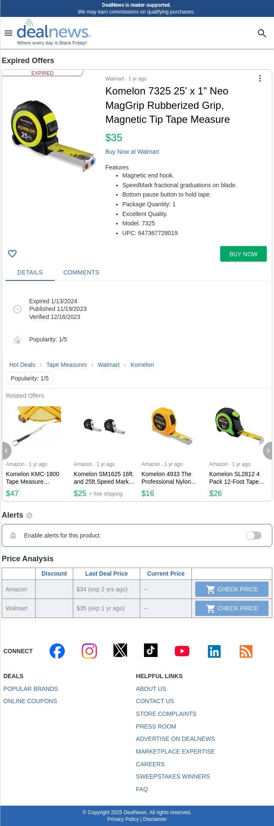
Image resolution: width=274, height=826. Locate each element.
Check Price (232, 590)
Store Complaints (166, 713)
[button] (137, 156)
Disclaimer (155, 819)
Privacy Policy (123, 819)
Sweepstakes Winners (173, 776)
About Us (151, 688)
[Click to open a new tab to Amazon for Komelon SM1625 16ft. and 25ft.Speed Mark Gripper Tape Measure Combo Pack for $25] (104, 450)
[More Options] (260, 78)
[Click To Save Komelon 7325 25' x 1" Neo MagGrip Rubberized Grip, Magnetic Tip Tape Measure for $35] (12, 254)
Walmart (109, 364)
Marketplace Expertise (175, 751)
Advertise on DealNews (175, 738)
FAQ (142, 789)
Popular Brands (30, 688)
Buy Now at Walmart (132, 151)
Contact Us (155, 701)
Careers (150, 764)
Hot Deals (22, 364)
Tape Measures (66, 364)
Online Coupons (30, 701)
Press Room (156, 726)
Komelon (142, 364)
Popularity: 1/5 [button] (30, 378)
